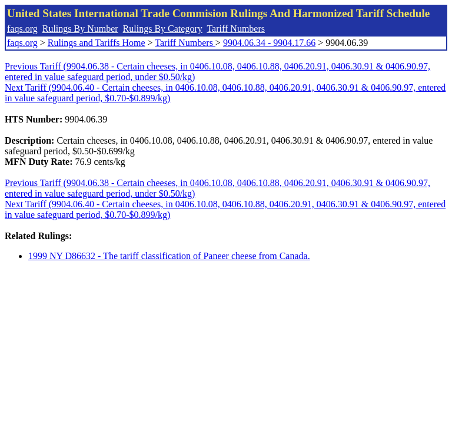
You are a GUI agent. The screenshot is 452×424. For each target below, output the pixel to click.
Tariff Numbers (236, 29)
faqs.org (22, 29)
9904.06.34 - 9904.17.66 (269, 43)
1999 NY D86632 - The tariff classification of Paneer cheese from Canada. (169, 256)
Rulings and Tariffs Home (96, 43)
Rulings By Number (80, 29)
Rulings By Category (162, 29)
